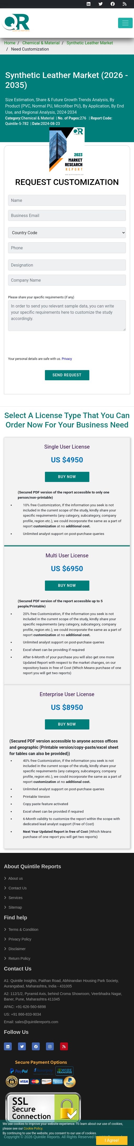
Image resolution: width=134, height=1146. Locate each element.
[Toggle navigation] (125, 23)
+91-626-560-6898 (31, 1007)
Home (9, 42)
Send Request (67, 375)
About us (13, 878)
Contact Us (15, 888)
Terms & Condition (21, 929)
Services (13, 898)
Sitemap (13, 907)
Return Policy (17, 958)
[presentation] (48, 345)
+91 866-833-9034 (26, 1014)
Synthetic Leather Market (90, 42)
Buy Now (67, 477)
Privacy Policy (17, 939)
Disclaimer (15, 949)
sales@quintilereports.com (36, 1022)
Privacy (67, 359)
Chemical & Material (41, 42)
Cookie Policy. (33, 1128)
